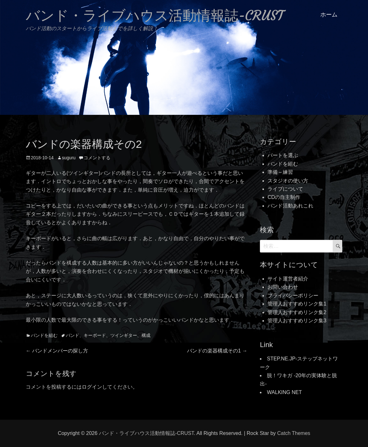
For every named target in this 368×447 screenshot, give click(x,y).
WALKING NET (284, 392)
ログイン (92, 387)
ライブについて (285, 189)
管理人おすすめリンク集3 (296, 320)
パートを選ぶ (282, 155)
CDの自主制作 (283, 197)
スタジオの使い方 (287, 180)
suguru (69, 157)
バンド (72, 335)
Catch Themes (293, 433)
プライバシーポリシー (292, 295)
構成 (146, 335)
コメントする (97, 157)
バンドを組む (44, 335)
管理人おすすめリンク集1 (296, 303)
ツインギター (123, 335)
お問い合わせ (282, 287)
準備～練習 (280, 172)
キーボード (95, 335)
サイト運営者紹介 (287, 278)
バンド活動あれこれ (290, 205)
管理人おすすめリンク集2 (296, 312)
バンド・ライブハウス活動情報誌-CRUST (155, 15)
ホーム (328, 14)
